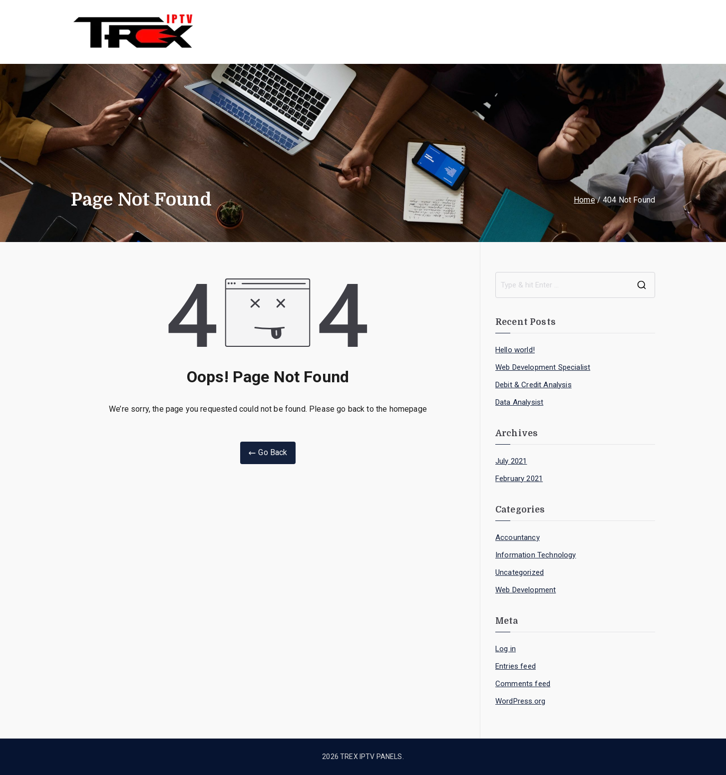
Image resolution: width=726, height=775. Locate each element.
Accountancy (517, 537)
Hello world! (515, 349)
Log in (505, 648)
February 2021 (519, 478)
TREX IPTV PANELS (371, 757)
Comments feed (522, 683)
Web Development (525, 589)
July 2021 (511, 461)
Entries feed (515, 666)
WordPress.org (520, 701)
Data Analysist (519, 402)
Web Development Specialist (542, 367)
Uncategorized (519, 572)
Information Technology (535, 554)
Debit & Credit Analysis (533, 384)
